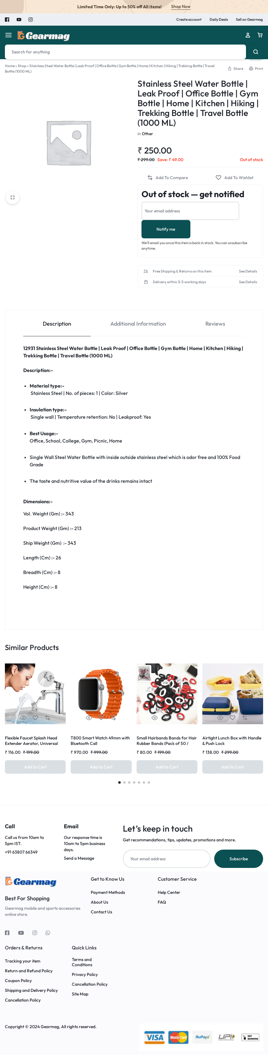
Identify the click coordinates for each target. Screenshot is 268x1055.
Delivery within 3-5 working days (179, 282)
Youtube (19, 19)
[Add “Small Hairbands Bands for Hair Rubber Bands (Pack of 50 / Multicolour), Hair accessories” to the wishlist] (167, 718)
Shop (22, 65)
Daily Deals (219, 19)
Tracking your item (22, 961)
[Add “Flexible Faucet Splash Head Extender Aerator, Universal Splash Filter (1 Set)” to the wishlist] (35, 718)
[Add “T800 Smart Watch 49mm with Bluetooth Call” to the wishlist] (101, 718)
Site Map (80, 994)
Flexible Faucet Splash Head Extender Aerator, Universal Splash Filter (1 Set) (31, 743)
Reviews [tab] (215, 323)
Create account (189, 19)
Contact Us (101, 912)
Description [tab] (57, 323)
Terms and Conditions (82, 962)
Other (147, 133)
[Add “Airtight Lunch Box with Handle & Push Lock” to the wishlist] (232, 718)
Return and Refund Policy (29, 971)
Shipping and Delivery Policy (31, 990)
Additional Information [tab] (138, 323)
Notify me (165, 229)
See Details (248, 271)
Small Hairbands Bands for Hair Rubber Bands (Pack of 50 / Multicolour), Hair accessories (167, 743)
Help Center (169, 892)
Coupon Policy (19, 980)
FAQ (162, 902)
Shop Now (181, 6)
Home (10, 65)
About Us (99, 902)
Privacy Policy (85, 974)
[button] (235, 68)
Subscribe (238, 859)
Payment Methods (108, 892)
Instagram (30, 19)
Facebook (7, 19)
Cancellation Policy (23, 1000)
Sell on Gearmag (249, 19)
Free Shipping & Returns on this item (182, 271)
